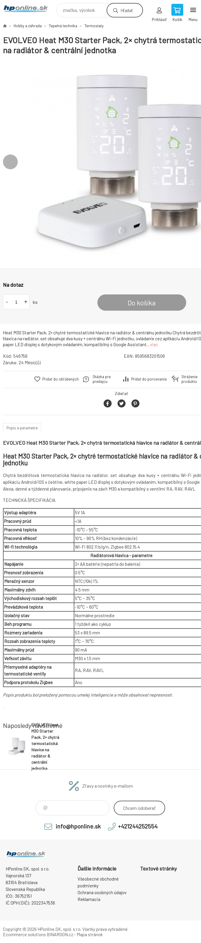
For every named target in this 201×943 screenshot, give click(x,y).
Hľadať (126, 10)
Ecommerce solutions (24, 934)
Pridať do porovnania (149, 379)
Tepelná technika (63, 25)
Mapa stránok (90, 934)
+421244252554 (137, 826)
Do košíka (142, 303)
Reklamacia (89, 899)
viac (154, 344)
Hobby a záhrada (28, 25)
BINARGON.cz (60, 934)
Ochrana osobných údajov (102, 892)
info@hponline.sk (78, 826)
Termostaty (94, 25)
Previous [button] (10, 161)
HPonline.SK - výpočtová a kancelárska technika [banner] (29, 8)
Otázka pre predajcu (102, 379)
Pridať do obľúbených (60, 379)
